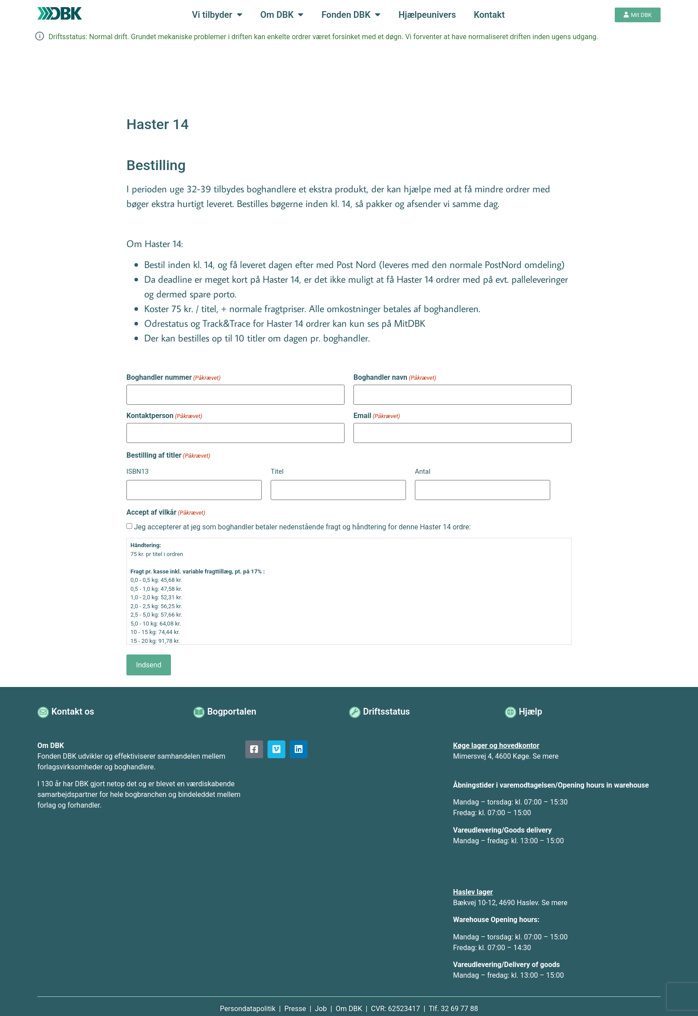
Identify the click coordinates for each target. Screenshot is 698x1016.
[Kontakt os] (43, 704)
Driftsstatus (387, 704)
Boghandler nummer (173, 377)
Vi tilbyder (217, 15)
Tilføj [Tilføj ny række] (556, 485)
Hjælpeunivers (427, 14)
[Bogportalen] (199, 704)
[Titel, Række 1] (338, 485)
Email (376, 414)
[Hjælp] (511, 704)
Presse (296, 1001)
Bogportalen (232, 704)
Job (321, 1001)
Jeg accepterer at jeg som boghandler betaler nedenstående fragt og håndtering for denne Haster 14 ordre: (302, 521)
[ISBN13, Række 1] (194, 485)
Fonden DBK (351, 15)
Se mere (546, 749)
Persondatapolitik (248, 1001)
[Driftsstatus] (355, 704)
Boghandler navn (394, 377)
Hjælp (532, 704)
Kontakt (489, 14)
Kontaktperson (164, 414)
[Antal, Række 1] (482, 485)
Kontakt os (74, 704)
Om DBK (282, 15)
